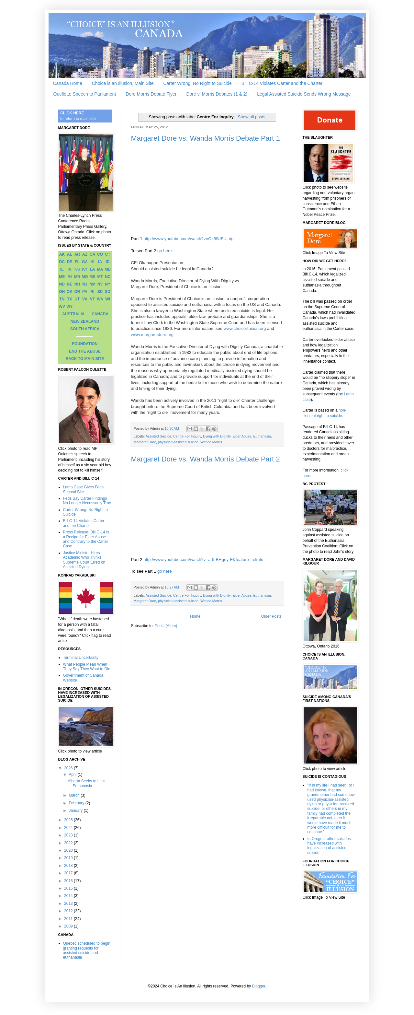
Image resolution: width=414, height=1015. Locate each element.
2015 (69, 888)
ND (62, 284)
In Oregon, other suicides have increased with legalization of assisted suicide (329, 845)
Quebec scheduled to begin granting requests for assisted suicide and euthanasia (86, 950)
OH (62, 291)
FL (77, 262)
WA (100, 299)
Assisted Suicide (158, 436)
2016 (69, 881)
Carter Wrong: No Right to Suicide (197, 83)
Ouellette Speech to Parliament (84, 94)
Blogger (258, 986)
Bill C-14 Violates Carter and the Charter (281, 83)
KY (85, 269)
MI (69, 276)
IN (70, 269)
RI (93, 291)
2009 (69, 926)
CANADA (100, 314)
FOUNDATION (84, 344)
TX (69, 299)
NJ (84, 284)
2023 (69, 835)
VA (84, 299)
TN (61, 299)
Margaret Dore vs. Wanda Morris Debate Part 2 (205, 459)
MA (100, 269)
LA (92, 269)
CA (92, 254)
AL (69, 254)
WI (107, 299)
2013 (69, 903)
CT (107, 254)
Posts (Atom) (166, 626)
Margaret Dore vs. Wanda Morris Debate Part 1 (205, 138)
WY (69, 306)
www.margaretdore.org (152, 334)
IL (62, 269)
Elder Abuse (241, 436)
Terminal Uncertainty (80, 657)
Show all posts (251, 116)
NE (70, 284)
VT (92, 299)
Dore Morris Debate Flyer (151, 94)
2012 (69, 911)
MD (108, 269)
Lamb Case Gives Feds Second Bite (83, 489)
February (77, 803)
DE (70, 262)
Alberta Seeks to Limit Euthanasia (87, 783)
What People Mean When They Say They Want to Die (86, 666)
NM (92, 284)
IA (100, 262)
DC (62, 262)
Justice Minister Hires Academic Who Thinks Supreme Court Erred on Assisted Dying (84, 560)
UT (77, 299)
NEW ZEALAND (85, 321)
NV (100, 284)
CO (100, 254)
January (76, 810)
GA (85, 262)
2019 (69, 858)
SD (107, 291)
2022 (69, 843)
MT (100, 276)
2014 (69, 895)
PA (84, 291)
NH (77, 284)
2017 (69, 873)
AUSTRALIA (73, 314)
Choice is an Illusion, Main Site (123, 83)
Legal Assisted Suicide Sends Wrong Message (304, 94)
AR (77, 254)
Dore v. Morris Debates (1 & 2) (216, 94)
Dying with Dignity (216, 436)
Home (195, 616)
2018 (69, 865)
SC (100, 291)
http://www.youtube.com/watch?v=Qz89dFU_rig (188, 238)
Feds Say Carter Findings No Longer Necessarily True (87, 500)
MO (85, 276)
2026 (69, 768)
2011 (69, 918)
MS (92, 276)
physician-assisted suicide (178, 442)
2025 (69, 820)
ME (62, 276)
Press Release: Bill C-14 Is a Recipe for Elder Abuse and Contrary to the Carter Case (86, 539)
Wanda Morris (211, 442)
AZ (84, 254)
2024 (69, 827)
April (73, 774)
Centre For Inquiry (187, 436)
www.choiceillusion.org (245, 328)
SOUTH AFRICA (84, 329)
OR (77, 291)
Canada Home (67, 83)
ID (108, 262)
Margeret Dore (145, 442)
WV (62, 306)
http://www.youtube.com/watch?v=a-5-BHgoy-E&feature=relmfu (203, 559)
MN (77, 276)
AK (62, 254)
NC (107, 276)
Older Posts (271, 616)
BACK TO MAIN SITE (85, 358)
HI (93, 262)
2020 (69, 850)
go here (164, 250)
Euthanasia (262, 436)
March (75, 795)
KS (77, 269)
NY (107, 284)
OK (70, 291)
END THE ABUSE (85, 351)
